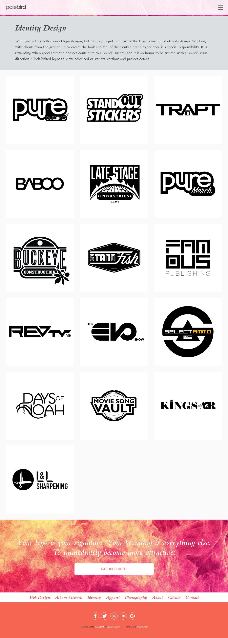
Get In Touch (114, 569)
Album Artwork (68, 597)
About (157, 597)
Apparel (113, 597)
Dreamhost (142, 626)
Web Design (39, 597)
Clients (174, 597)
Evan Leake (113, 626)
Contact (192, 597)
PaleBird (99, 626)
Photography (136, 597)
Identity (94, 597)
